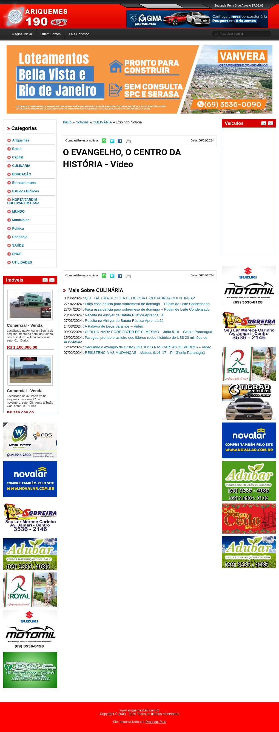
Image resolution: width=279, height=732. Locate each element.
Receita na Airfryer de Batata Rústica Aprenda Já (124, 315)
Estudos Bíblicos (25, 191)
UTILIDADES (22, 262)
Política (18, 228)
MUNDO (18, 211)
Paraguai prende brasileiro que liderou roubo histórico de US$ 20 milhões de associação (135, 339)
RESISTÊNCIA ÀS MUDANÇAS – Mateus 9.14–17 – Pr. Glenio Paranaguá (145, 353)
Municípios (21, 220)
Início (67, 122)
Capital (17, 157)
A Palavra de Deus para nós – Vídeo (114, 326)
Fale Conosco (79, 34)
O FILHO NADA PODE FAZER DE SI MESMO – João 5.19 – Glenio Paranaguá (148, 332)
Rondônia (19, 237)
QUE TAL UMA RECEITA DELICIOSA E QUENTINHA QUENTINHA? (140, 298)
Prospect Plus (156, 722)
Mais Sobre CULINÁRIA (96, 290)
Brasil (16, 149)
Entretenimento (24, 183)
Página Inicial (22, 34)
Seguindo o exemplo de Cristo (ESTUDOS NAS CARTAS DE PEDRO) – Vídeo (148, 347)
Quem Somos (51, 34)
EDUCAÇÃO (21, 174)
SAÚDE (18, 245)
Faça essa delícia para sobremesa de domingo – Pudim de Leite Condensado (147, 304)
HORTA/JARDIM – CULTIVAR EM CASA (23, 201)
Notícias (82, 122)
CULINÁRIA (21, 166)
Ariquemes (20, 140)
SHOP (17, 254)
